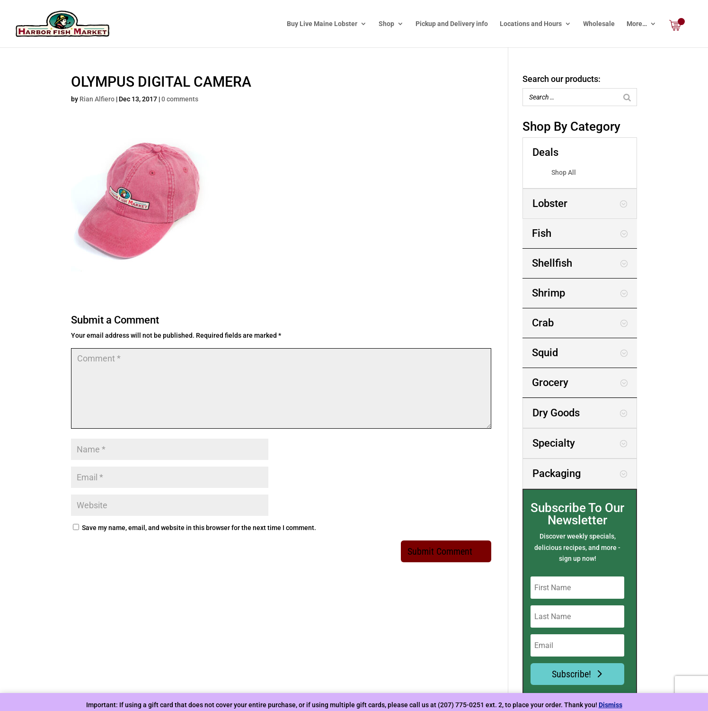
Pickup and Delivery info (452, 23)
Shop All (563, 172)
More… (637, 23)
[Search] (627, 97)
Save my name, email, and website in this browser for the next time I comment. (199, 527)
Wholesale (599, 23)
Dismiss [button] (610, 705)
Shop (386, 23)
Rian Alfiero (97, 99)
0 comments (179, 99)
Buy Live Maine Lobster (322, 23)
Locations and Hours (531, 23)
